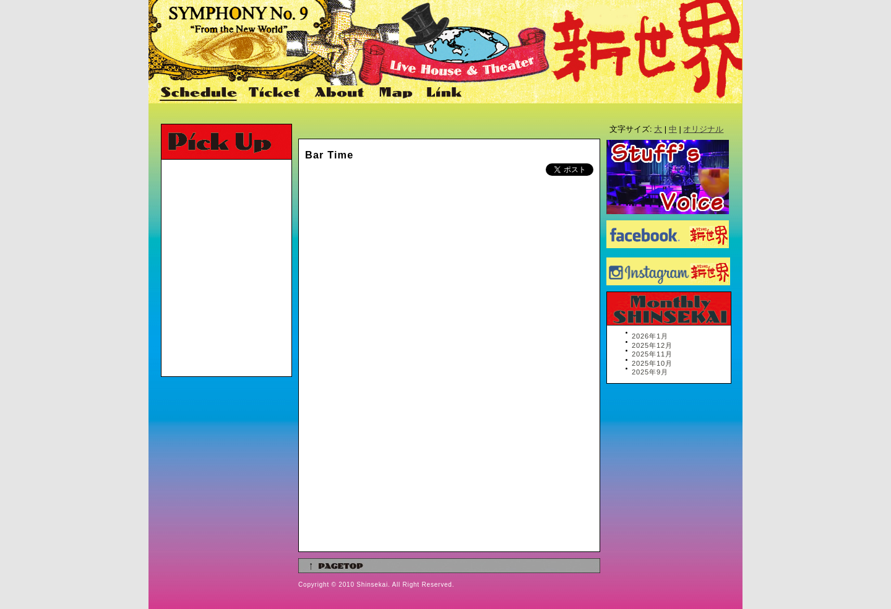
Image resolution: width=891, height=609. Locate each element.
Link (443, 93)
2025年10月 (652, 363)
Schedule (199, 93)
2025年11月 (652, 354)
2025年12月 (652, 345)
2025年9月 (650, 372)
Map (396, 93)
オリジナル (703, 129)
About (340, 93)
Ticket (276, 93)
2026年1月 (650, 336)
